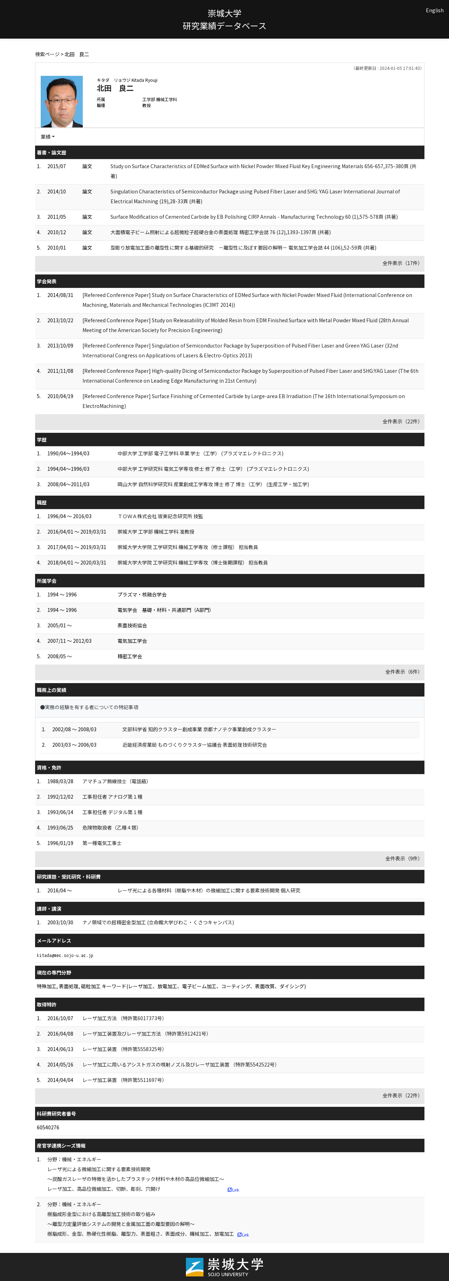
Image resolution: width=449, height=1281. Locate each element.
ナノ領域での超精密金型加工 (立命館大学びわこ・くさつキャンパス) (158, 922)
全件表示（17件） (403, 262)
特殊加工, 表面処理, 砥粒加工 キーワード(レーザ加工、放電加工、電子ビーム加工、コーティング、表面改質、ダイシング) (171, 986)
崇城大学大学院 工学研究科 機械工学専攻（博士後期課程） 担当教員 (193, 562)
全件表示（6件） (404, 671)
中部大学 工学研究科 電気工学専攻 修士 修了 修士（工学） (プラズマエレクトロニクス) (213, 468)
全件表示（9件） (404, 858)
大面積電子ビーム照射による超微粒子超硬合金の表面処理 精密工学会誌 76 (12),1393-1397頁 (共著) (220, 232)
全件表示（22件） (403, 421)
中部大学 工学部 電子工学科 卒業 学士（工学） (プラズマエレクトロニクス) (200, 453)
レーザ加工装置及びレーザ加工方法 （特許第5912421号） (146, 1033)
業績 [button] (46, 136)
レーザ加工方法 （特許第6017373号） (124, 1018)
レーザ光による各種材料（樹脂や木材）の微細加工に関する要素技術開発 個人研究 (209, 890)
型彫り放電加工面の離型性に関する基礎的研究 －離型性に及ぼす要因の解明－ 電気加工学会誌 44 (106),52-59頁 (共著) (243, 247)
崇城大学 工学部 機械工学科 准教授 (156, 531)
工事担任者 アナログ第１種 (112, 796)
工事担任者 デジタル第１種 (112, 812)
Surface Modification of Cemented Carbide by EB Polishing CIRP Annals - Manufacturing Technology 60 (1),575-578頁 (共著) (254, 216)
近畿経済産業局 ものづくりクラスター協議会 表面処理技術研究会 (194, 744)
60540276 (48, 1127)
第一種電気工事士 (102, 842)
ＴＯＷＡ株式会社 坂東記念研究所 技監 (160, 516)
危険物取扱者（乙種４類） (111, 827)
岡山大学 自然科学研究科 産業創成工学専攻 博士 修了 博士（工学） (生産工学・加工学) (213, 484)
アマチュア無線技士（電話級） (116, 781)
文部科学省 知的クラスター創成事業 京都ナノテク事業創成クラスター (199, 729)
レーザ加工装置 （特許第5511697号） (124, 1079)
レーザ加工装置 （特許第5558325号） (124, 1048)
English (435, 10)
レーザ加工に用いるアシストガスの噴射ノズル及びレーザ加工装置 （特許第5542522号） (181, 1064)
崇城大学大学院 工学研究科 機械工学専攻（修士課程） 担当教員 (188, 546)
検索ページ (47, 54)
